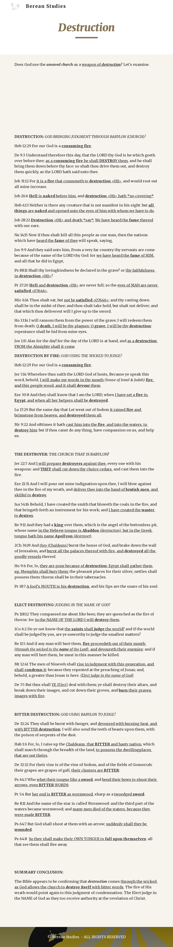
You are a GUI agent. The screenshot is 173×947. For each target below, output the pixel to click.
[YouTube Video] (86, 100)
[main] (86, 29)
